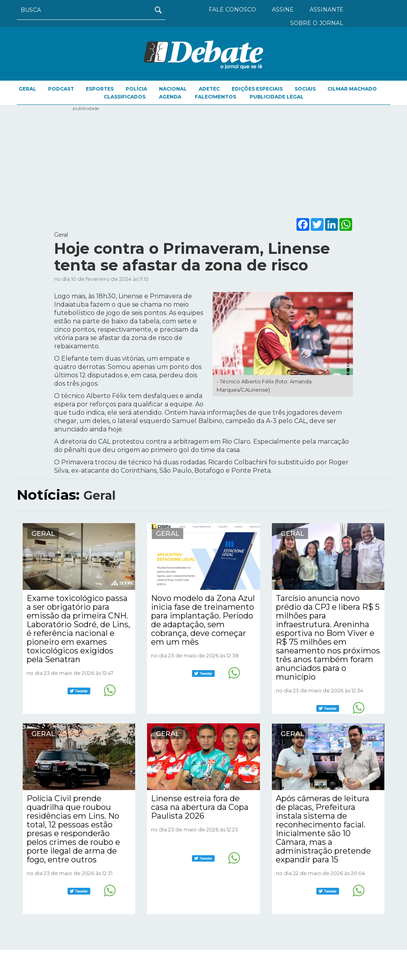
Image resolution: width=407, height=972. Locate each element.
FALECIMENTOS (215, 97)
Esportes (100, 89)
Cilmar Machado (352, 89)
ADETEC (209, 89)
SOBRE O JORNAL (316, 23)
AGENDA (170, 97)
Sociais (305, 89)
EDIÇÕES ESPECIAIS (257, 89)
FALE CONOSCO (232, 9)
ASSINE (283, 9)
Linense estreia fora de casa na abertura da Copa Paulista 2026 (199, 807)
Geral (27, 89)
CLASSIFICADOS (124, 97)
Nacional (173, 89)
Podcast (61, 89)
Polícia (136, 89)
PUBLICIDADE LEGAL (277, 97)
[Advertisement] (203, 160)
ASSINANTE (326, 9)
